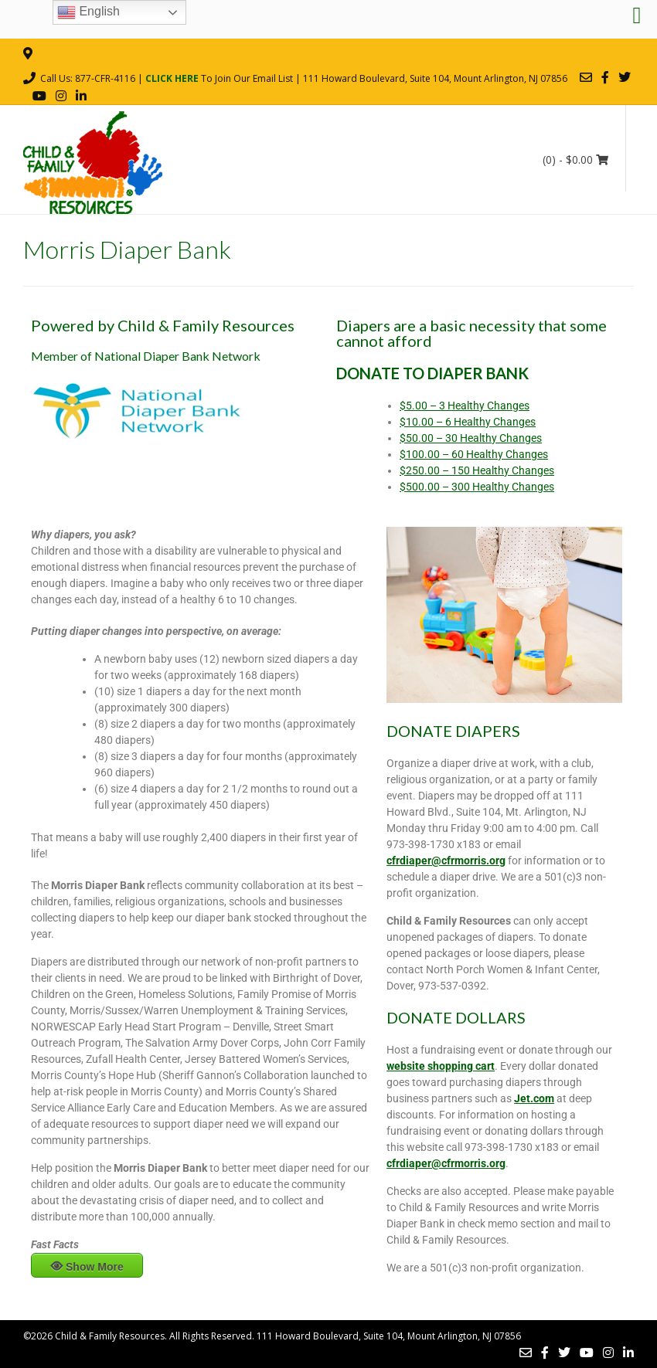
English (88, 12)
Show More (95, 1267)
